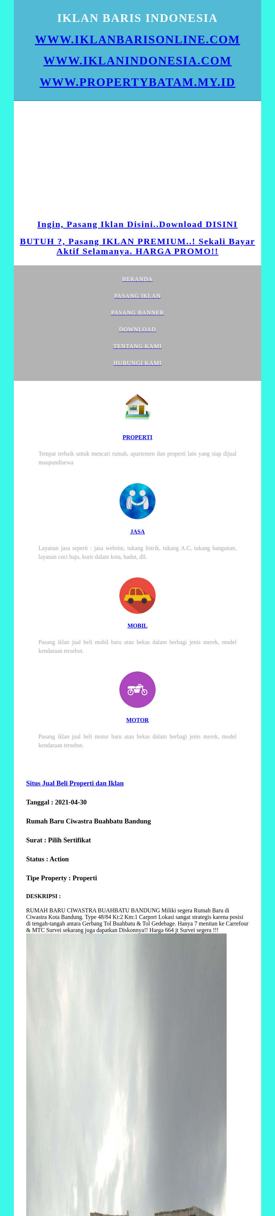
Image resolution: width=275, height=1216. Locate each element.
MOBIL (137, 626)
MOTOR (137, 720)
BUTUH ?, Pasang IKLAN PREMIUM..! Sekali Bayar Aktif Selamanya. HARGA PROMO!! (137, 246)
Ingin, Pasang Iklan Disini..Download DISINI (137, 224)
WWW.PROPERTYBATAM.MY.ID (137, 82)
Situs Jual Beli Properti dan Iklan (75, 783)
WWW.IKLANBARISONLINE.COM (137, 39)
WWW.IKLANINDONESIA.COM (137, 60)
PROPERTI (137, 437)
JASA (137, 532)
